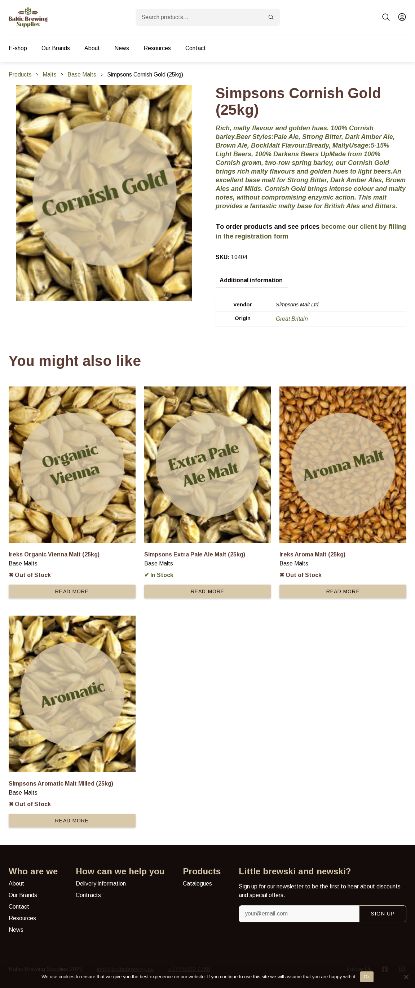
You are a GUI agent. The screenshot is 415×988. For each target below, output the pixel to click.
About (92, 48)
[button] (386, 17)
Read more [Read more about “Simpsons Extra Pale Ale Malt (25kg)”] (207, 591)
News (121, 48)
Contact (195, 48)
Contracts (88, 895)
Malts (50, 74)
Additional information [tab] (251, 280)
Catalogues (197, 883)
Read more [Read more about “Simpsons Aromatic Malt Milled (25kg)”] (72, 820)
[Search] (271, 17)
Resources (157, 48)
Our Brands (55, 48)
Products (20, 74)
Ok (367, 976)
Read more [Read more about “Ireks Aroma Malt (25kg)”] (343, 591)
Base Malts (81, 74)
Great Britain (292, 319)
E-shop (18, 48)
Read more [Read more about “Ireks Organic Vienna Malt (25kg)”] (72, 591)
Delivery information (101, 883)
